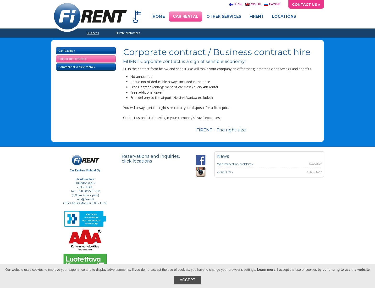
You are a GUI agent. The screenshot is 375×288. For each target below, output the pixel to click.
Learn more (266, 269)
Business (93, 33)
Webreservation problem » (235, 164)
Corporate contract (71, 59)
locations (142, 161)
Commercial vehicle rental (76, 67)
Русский (272, 4)
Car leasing (65, 51)
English (253, 4)
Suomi (235, 4)
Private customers (128, 33)
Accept (187, 280)
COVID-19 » (225, 172)
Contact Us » (306, 4)
